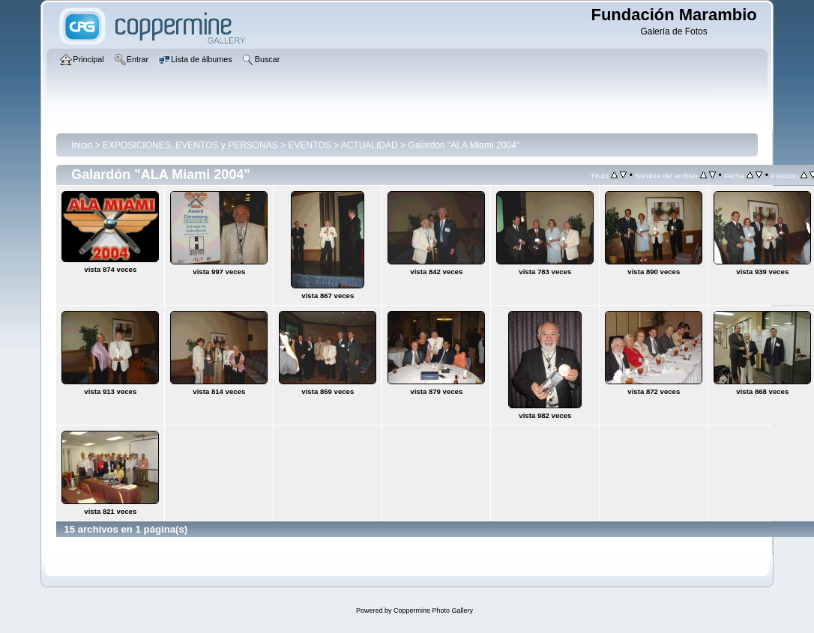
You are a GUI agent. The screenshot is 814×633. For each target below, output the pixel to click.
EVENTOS (310, 145)
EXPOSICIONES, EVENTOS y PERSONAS (190, 145)
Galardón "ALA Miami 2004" (463, 145)
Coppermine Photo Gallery (433, 610)
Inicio (81, 145)
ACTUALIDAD (369, 145)
